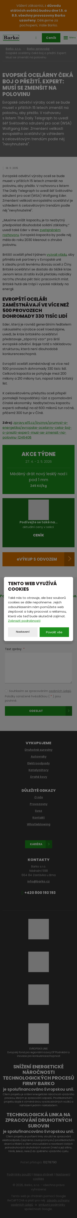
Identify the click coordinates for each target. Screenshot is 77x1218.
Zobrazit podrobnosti (24, 621)
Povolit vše (54, 632)
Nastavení (23, 632)
